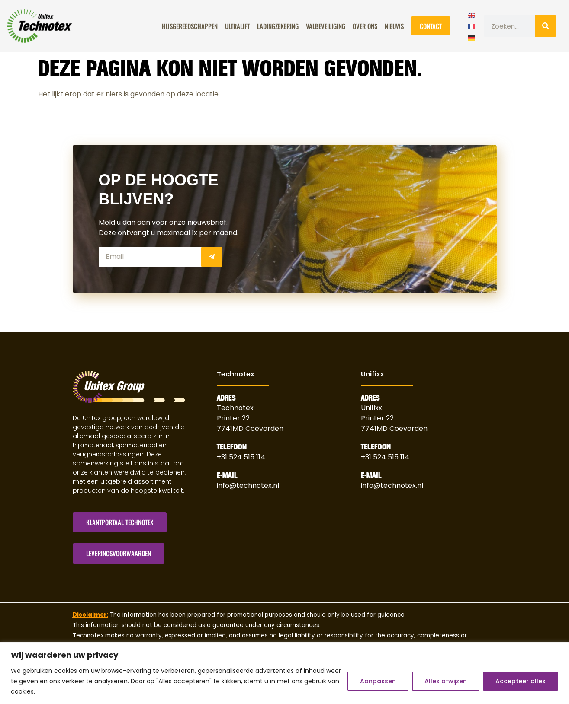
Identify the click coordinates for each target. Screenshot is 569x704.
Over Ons (365, 26)
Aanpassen (378, 681)
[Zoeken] (545, 26)
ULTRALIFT (237, 26)
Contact (431, 26)
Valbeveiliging (325, 26)
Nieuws (394, 26)
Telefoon (232, 447)
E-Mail (227, 475)
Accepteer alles (520, 681)
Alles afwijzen (445, 681)
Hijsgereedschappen (190, 26)
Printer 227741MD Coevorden (394, 423)
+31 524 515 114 (241, 457)
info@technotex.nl (248, 486)
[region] (284, 673)
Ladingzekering (278, 26)
